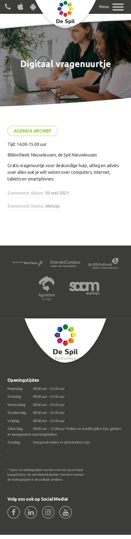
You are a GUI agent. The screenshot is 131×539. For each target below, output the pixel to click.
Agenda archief (32, 130)
